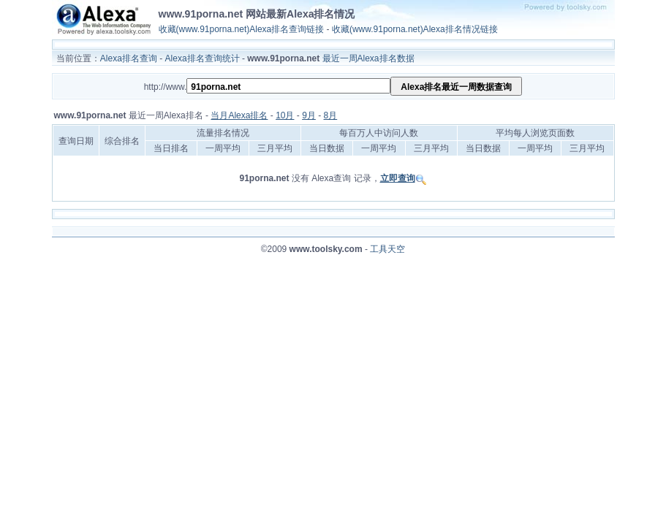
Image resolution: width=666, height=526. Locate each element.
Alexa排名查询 (128, 58)
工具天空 (387, 249)
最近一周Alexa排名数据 (368, 58)
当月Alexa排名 (239, 115)
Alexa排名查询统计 (202, 58)
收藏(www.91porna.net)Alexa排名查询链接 (242, 29)
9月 (309, 115)
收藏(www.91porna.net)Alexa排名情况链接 (415, 29)
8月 (331, 115)
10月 (285, 115)
